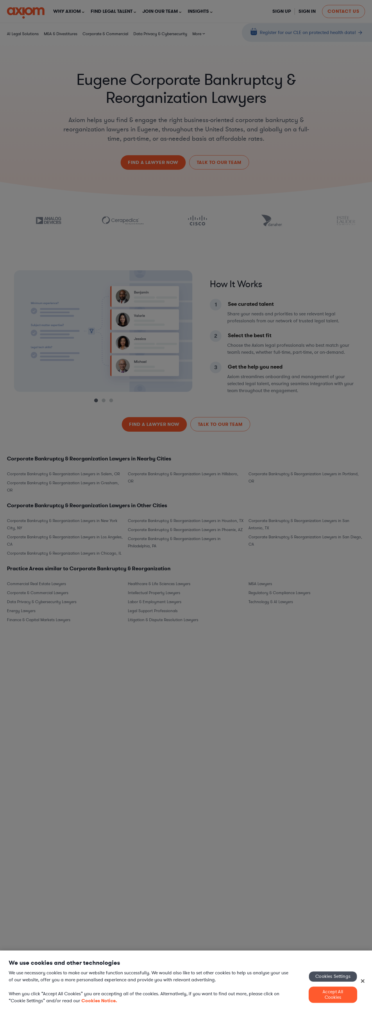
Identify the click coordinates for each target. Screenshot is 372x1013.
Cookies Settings (332, 976)
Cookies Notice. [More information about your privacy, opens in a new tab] (99, 1001)
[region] (186, 982)
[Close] (362, 981)
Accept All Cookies (333, 995)
